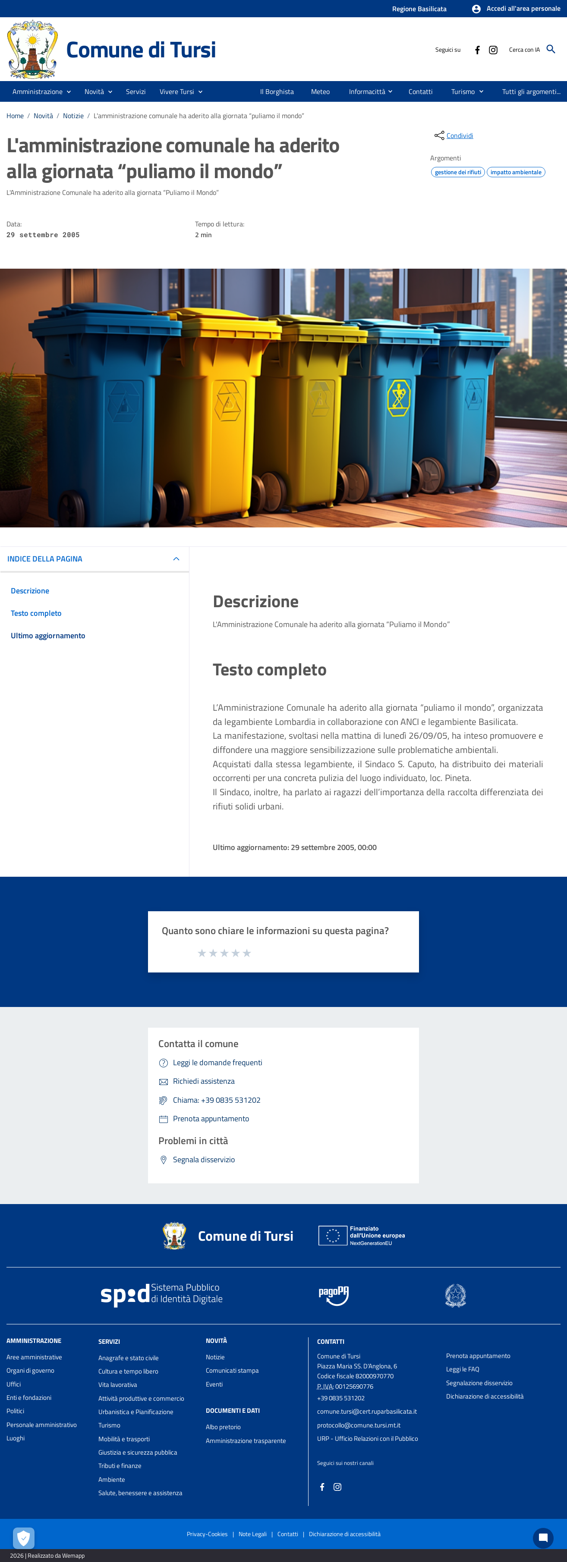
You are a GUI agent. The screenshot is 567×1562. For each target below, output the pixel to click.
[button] (516, 9)
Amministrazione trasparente (246, 1441)
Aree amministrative (34, 1357)
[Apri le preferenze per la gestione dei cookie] (24, 1538)
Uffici (13, 1384)
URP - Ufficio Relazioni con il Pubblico (367, 1438)
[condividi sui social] (453, 135)
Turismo (109, 1425)
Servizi (109, 1341)
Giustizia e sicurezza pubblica (137, 1452)
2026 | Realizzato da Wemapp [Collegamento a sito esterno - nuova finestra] (47, 1555)
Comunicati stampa (232, 1370)
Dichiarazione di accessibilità (485, 1396)
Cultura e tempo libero (128, 1371)
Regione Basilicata (419, 8)
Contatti (330, 1341)
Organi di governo (30, 1370)
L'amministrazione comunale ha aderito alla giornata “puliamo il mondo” (199, 115)
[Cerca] (551, 49)
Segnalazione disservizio (479, 1383)
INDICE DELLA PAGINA (44, 559)
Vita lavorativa (117, 1384)
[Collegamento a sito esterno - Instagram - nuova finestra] (493, 49)
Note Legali (253, 1533)
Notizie (73, 115)
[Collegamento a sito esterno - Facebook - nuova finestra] (477, 49)
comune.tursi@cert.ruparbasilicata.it (367, 1411)
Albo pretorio (223, 1427)
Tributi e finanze (120, 1466)
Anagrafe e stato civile (128, 1358)
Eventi (214, 1384)
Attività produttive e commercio (141, 1398)
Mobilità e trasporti (124, 1439)
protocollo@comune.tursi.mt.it (358, 1425)
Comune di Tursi (141, 48)
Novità (43, 115)
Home (15, 115)
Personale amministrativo (41, 1425)
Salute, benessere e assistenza (140, 1493)
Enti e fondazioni (28, 1397)
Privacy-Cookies (207, 1533)
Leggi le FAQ (462, 1369)
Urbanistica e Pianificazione (135, 1412)
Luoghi (15, 1438)
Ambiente (111, 1479)
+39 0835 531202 (341, 1398)
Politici (15, 1411)
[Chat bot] (543, 1538)
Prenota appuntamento (478, 1356)
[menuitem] (277, 91)
